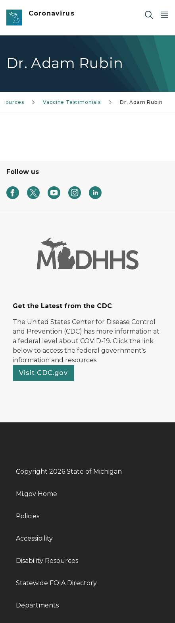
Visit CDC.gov (43, 373)
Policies (27, 516)
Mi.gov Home (36, 494)
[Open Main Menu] (164, 15)
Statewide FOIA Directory (56, 583)
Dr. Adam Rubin (141, 102)
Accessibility (34, 538)
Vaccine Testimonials (71, 102)
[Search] (149, 15)
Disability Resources (47, 560)
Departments (37, 605)
